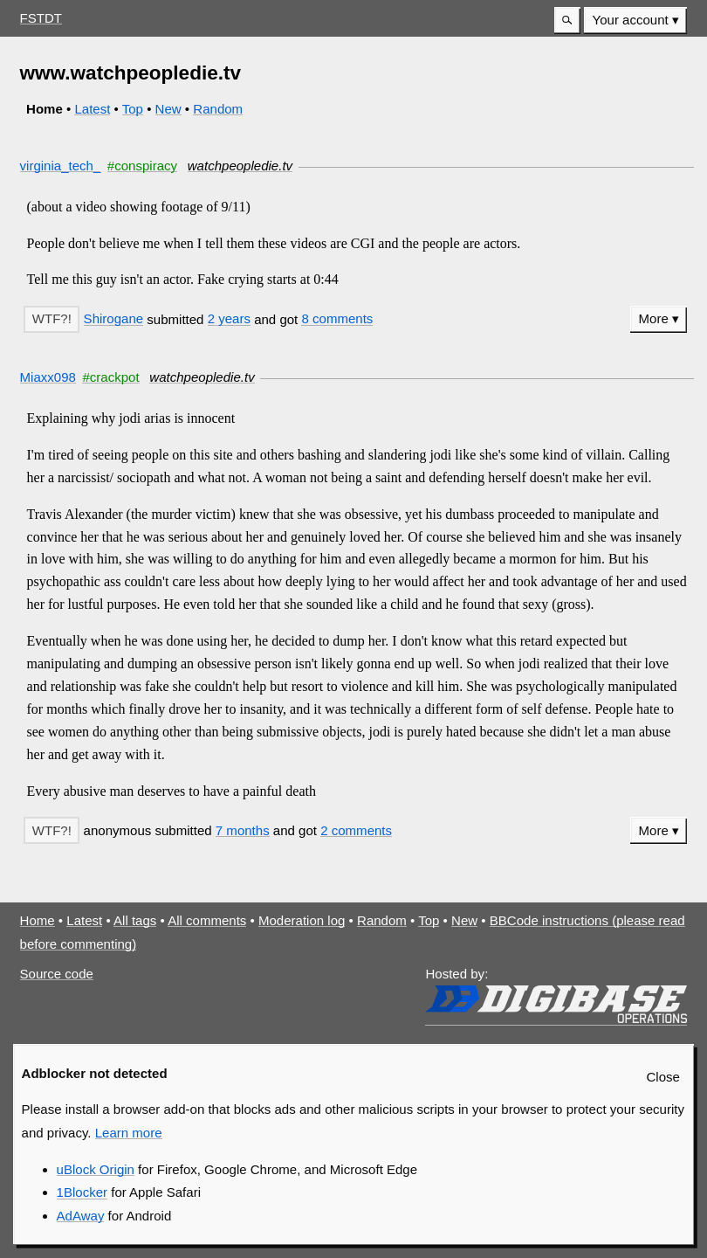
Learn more (128, 1132)
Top (132, 108)
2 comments (356, 830)
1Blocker (82, 1192)
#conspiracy (142, 165)
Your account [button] (631, 19)
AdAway (81, 1215)
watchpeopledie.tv (240, 165)
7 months (243, 830)
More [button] (654, 318)
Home (37, 920)
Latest (92, 108)
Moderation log (301, 920)
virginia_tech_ (60, 165)
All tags (134, 920)
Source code (56, 973)
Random (218, 108)
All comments (207, 920)
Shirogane (114, 318)
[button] (567, 20)
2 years (229, 318)
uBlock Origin (95, 1169)
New (168, 108)
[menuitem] (635, 20)
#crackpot (110, 377)
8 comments (337, 318)
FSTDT (41, 17)
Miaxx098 (48, 377)
